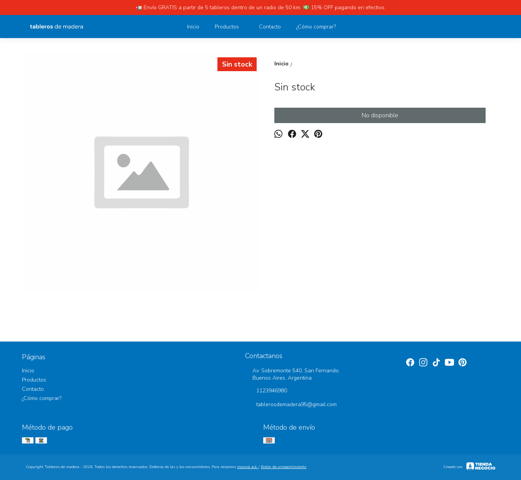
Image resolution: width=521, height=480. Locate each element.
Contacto (270, 26)
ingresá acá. (248, 467)
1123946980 (266, 391)
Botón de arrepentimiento (283, 467)
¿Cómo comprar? (316, 26)
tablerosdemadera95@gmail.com (291, 405)
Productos (231, 26)
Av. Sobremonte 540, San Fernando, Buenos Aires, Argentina (292, 374)
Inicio (193, 26)
